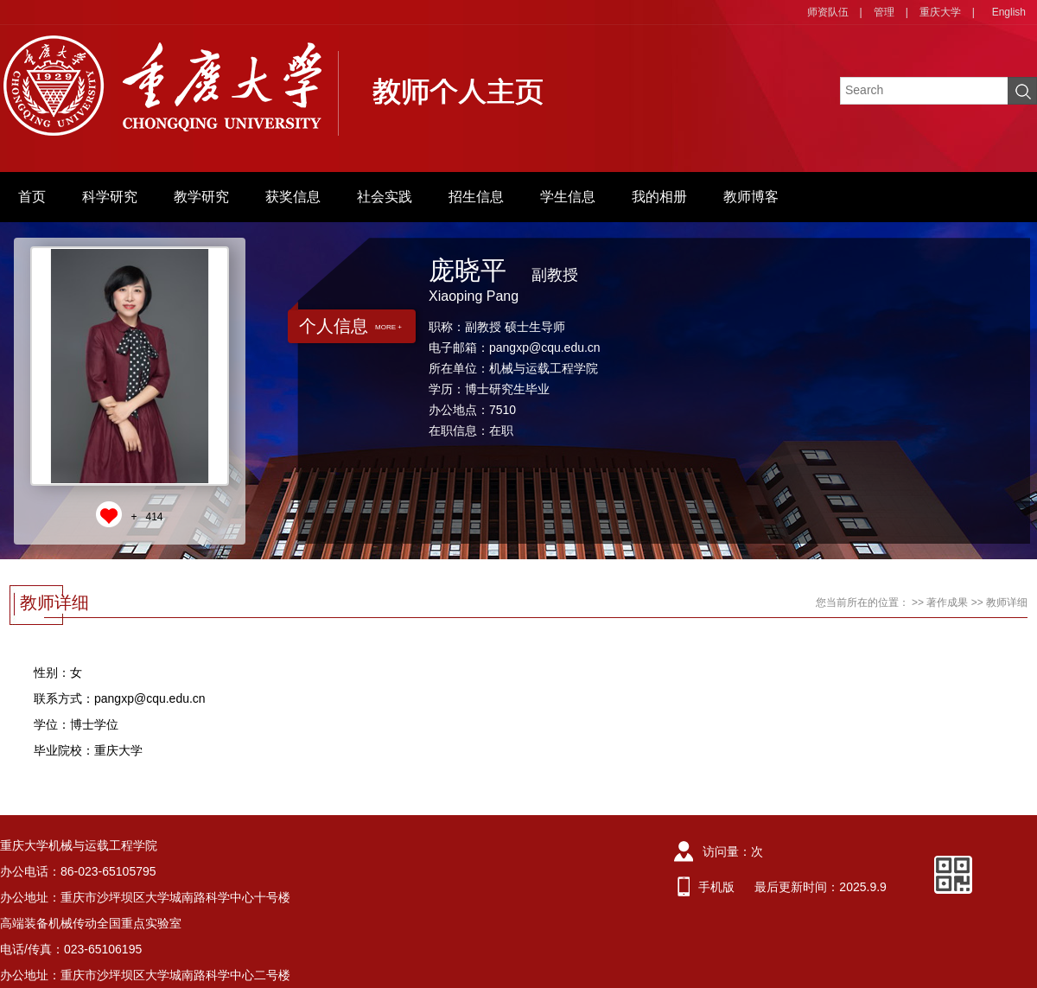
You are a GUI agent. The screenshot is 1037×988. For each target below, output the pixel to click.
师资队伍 (828, 12)
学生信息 (567, 196)
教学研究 (201, 196)
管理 (884, 12)
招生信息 (476, 196)
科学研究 (109, 196)
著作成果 (947, 602)
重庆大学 (940, 12)
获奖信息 (293, 196)
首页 (32, 196)
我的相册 (659, 196)
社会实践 (384, 196)
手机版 (716, 887)
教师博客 (751, 196)
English (1009, 12)
